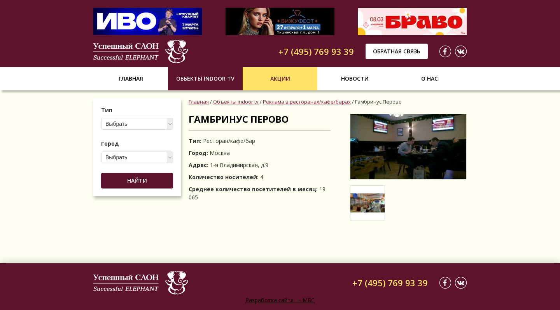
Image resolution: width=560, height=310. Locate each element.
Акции (280, 78)
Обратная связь (396, 51)
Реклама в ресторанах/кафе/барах (307, 101)
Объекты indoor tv (205, 78)
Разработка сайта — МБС (280, 300)
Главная (131, 78)
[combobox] (137, 124)
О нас (429, 78)
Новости (355, 78)
